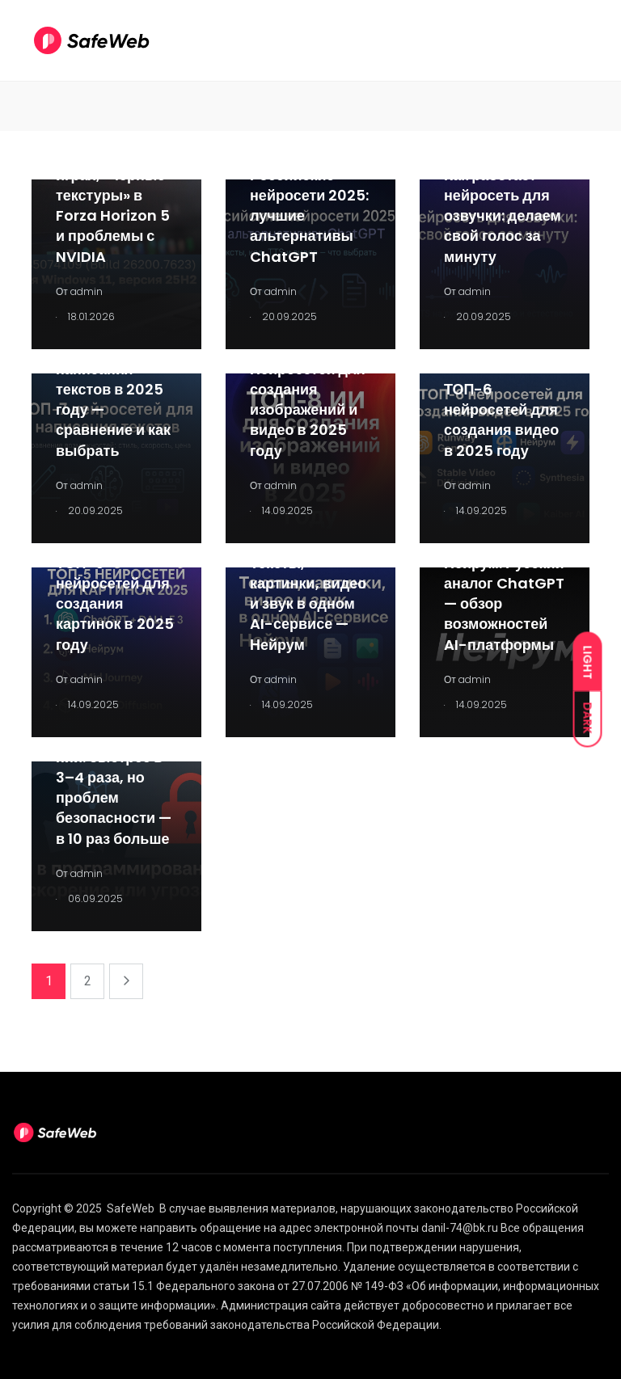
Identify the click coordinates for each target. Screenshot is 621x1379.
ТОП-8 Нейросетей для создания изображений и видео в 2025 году (307, 400)
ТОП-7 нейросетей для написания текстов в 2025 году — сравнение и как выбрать (113, 389)
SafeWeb (130, 1208)
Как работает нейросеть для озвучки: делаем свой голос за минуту (502, 216)
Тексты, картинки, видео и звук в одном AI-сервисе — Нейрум (308, 604)
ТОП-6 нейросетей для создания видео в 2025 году (501, 420)
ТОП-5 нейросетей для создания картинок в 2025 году (115, 604)
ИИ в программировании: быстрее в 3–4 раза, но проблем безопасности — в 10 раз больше (113, 777)
